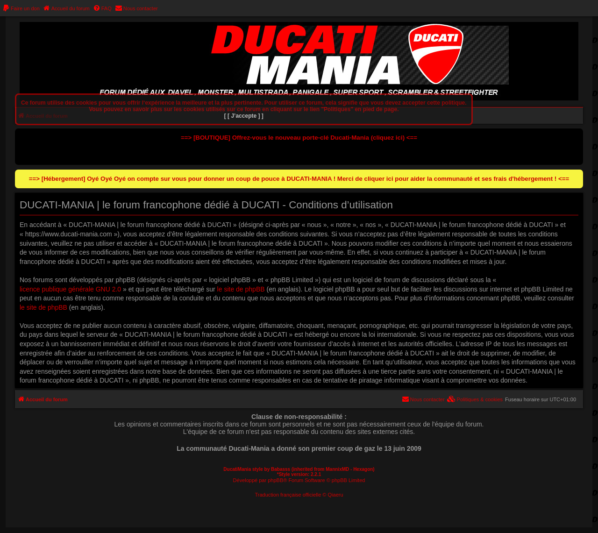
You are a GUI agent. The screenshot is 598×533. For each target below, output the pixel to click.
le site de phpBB (241, 289)
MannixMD (337, 469)
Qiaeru (335, 494)
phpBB (275, 480)
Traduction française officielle (288, 494)
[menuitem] (21, 8)
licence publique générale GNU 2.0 (70, 289)
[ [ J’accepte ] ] (243, 116)
